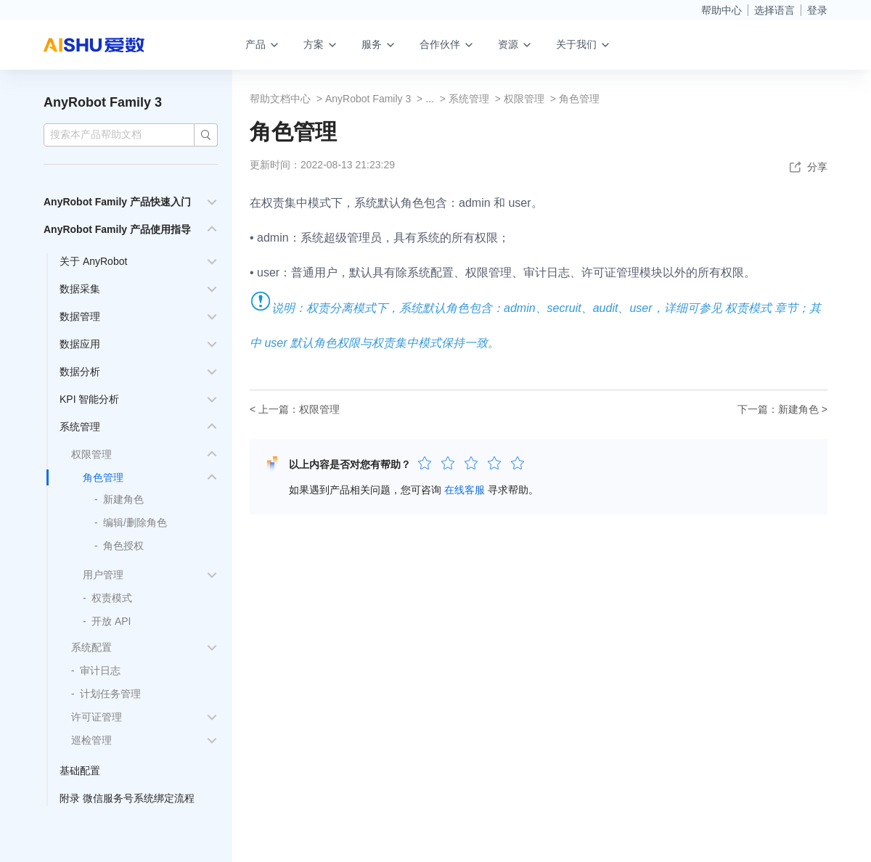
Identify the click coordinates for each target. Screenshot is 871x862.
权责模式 (111, 598)
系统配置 (91, 647)
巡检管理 (91, 740)
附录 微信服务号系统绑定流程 (127, 798)
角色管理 (103, 477)
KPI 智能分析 (89, 399)
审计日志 (100, 670)
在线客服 (464, 490)
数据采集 (80, 289)
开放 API (111, 621)
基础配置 (80, 770)
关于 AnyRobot (93, 261)
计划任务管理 (110, 693)
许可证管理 (96, 717)
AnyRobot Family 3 (103, 102)
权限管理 (91, 454)
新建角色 (123, 499)
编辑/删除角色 (135, 522)
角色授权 (123, 545)
